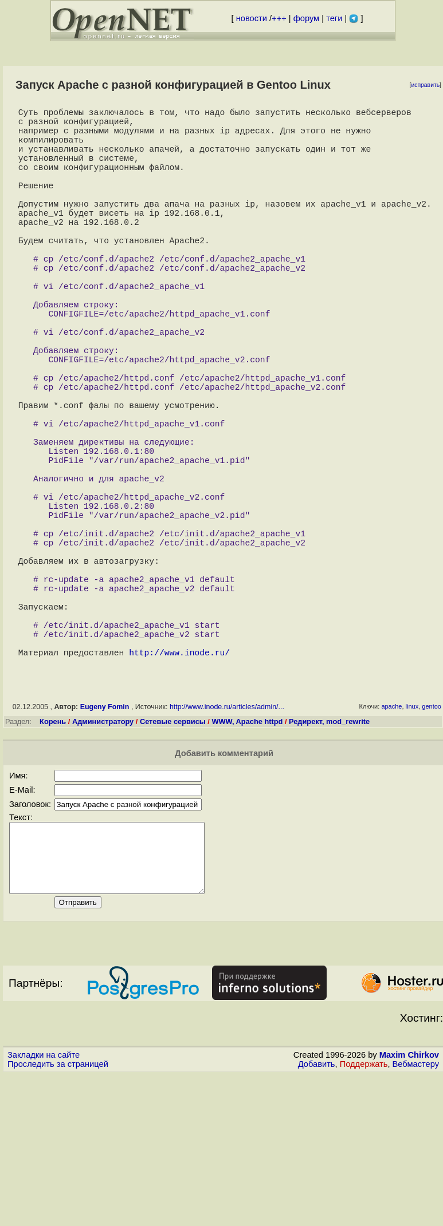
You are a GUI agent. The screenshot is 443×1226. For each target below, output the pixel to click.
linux (412, 843)
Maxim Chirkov (409, 1206)
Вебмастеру (416, 1215)
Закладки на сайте (43, 1206)
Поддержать (364, 1215)
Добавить (316, 1215)
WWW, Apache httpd (247, 859)
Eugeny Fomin (105, 844)
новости (251, 18)
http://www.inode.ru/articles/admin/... (227, 844)
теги (334, 18)
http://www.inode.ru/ (179, 789)
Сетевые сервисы (173, 859)
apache (391, 843)
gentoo (431, 843)
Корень (53, 859)
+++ (279, 18)
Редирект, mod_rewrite (329, 859)
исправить (425, 85)
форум (306, 18)
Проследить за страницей (57, 1215)
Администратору (103, 859)
